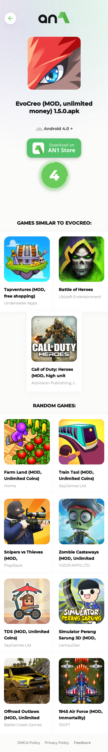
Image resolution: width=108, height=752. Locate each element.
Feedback (82, 743)
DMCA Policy (28, 743)
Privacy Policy (57, 743)
